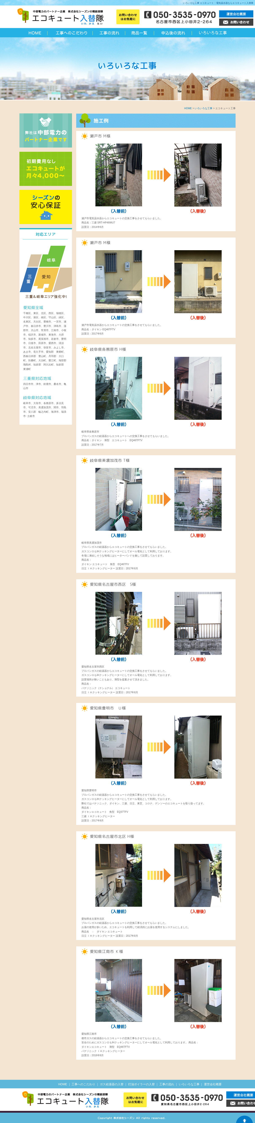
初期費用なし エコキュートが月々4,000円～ (45, 169)
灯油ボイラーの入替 (141, 1084)
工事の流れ (109, 32)
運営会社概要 (213, 1084)
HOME (188, 108)
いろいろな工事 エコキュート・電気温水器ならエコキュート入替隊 (218, 3)
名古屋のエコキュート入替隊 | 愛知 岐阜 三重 (35, 32)
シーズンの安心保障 (45, 207)
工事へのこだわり (71, 32)
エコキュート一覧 (140, 32)
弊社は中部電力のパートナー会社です (45, 130)
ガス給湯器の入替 (111, 1084)
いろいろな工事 (213, 32)
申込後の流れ (173, 32)
